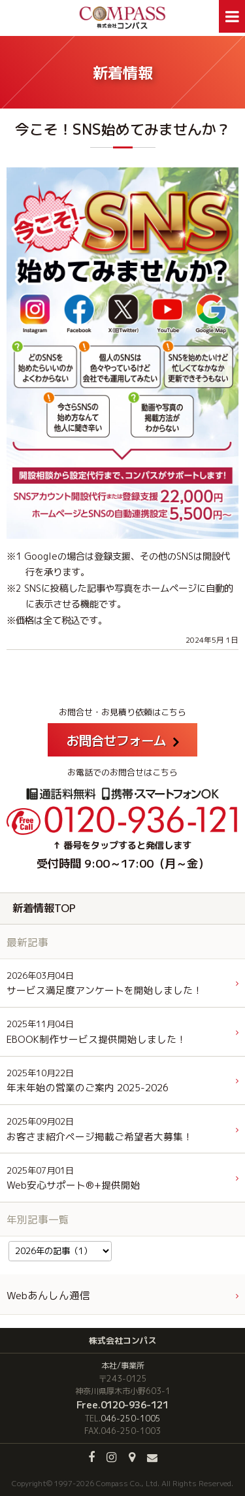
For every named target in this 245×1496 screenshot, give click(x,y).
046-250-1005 (131, 1418)
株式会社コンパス (123, 1340)
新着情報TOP (44, 907)
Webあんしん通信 (48, 1295)
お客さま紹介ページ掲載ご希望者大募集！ (100, 1129)
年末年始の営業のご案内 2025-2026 (88, 1081)
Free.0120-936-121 (122, 1404)
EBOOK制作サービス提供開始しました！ (96, 1032)
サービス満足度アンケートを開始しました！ (105, 984)
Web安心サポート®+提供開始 (73, 1178)
